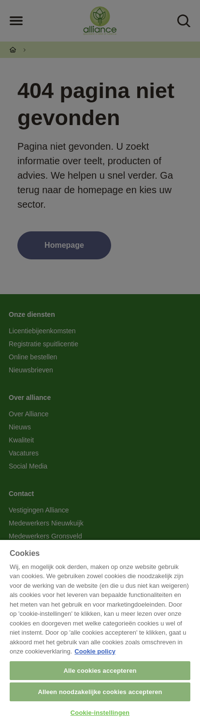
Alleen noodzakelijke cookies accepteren (100, 692)
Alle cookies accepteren (99, 670)
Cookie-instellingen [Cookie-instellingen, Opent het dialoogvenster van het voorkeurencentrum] (100, 712)
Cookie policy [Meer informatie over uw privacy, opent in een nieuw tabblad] (94, 651)
